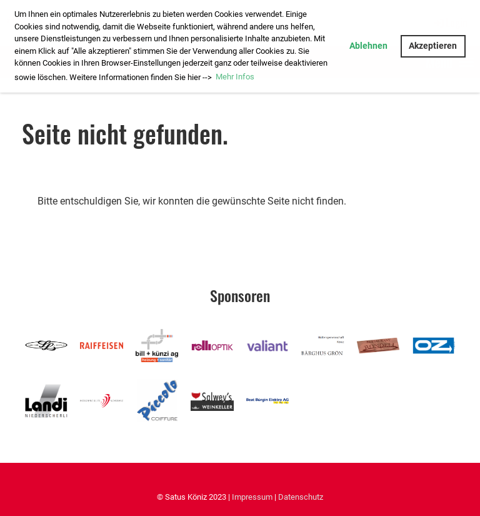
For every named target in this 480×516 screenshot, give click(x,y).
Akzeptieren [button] (433, 46)
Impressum (252, 497)
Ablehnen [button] (368, 46)
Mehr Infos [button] (235, 76)
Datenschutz (300, 497)
